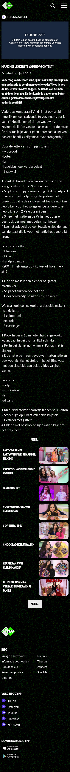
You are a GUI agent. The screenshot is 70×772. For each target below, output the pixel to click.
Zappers (42, 666)
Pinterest (10, 718)
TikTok (8, 700)
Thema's (42, 661)
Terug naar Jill (17, 17)
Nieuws (42, 656)
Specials (42, 672)
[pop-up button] (48, 26)
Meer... (35, 604)
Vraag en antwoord (12, 656)
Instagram (10, 706)
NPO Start (10, 724)
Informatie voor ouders (15, 661)
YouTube (9, 712)
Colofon (6, 677)
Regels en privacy (12, 672)
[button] (56, 26)
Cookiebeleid (9, 666)
